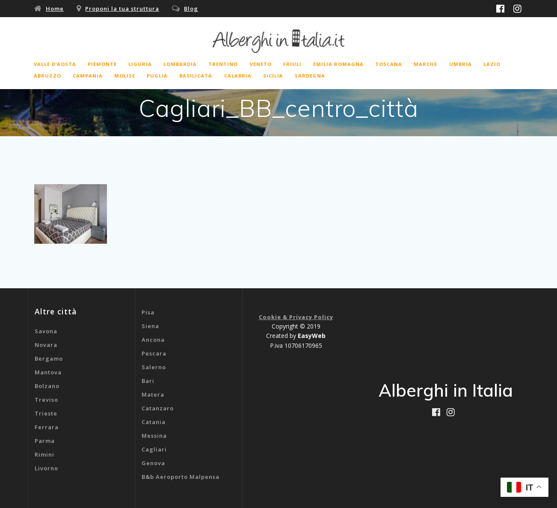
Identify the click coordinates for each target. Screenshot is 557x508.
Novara (46, 345)
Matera (153, 394)
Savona (46, 331)
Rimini (44, 454)
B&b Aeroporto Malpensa (180, 477)
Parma (45, 441)
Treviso (46, 399)
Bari (148, 381)
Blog (191, 8)
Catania (154, 422)
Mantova (48, 372)
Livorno (46, 468)
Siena (150, 326)
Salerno (154, 367)
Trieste (46, 413)
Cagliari (154, 449)
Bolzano (47, 386)
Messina (154, 435)
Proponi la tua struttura (122, 8)
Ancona (153, 340)
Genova (153, 463)
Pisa (148, 312)
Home (55, 8)
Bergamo (49, 358)
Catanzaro (158, 408)
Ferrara (47, 427)
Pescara (154, 353)
